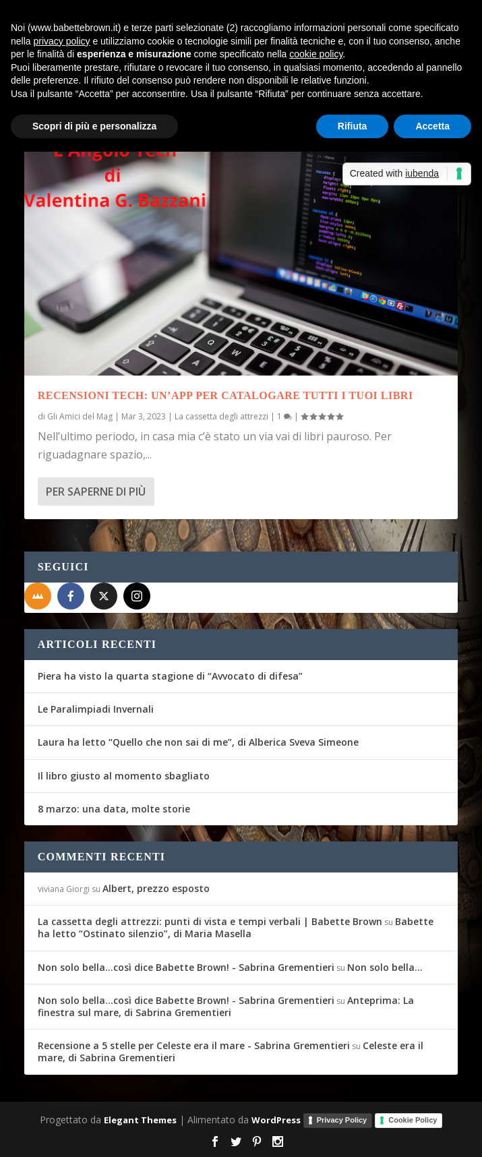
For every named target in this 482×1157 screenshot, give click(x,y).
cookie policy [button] (315, 54)
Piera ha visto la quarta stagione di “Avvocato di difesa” (170, 676)
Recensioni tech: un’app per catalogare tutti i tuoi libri (225, 395)
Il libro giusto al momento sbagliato (124, 775)
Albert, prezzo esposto (156, 888)
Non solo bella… (385, 967)
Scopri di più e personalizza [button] (94, 126)
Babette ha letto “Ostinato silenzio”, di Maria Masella (235, 927)
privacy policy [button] (61, 41)
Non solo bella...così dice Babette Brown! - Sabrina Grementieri (186, 967)
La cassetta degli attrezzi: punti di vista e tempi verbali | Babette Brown (210, 921)
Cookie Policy (412, 1120)
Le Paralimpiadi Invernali (96, 709)
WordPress (276, 1120)
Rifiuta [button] (352, 126)
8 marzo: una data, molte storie (114, 808)
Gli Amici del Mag (80, 416)
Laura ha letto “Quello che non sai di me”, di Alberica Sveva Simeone (198, 742)
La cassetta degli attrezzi (221, 416)
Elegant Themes (140, 1120)
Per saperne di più (96, 491)
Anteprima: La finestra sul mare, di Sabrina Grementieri (226, 1006)
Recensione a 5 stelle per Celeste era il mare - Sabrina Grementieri (194, 1045)
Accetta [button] (432, 126)
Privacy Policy (342, 1120)
